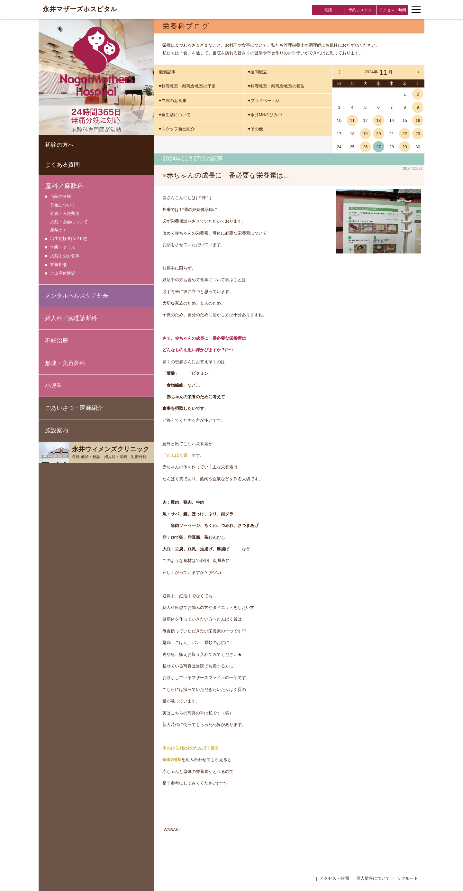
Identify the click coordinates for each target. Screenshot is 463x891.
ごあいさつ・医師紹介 (74, 408)
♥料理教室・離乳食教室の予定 (187, 86)
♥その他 (255, 128)
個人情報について (373, 877)
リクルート (407, 877)
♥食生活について (175, 114)
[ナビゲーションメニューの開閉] (416, 9)
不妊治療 (56, 340)
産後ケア (58, 230)
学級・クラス (62, 247)
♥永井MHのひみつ (265, 114)
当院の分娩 (60, 196)
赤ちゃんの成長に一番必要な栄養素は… (228, 175)
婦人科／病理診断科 (71, 318)
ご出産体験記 (62, 273)
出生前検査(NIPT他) (68, 238)
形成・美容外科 (65, 363)
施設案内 (56, 430)
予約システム (360, 10)
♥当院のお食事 (172, 100)
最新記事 (167, 71)
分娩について (62, 205)
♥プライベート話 (264, 100)
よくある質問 (62, 164)
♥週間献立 (257, 71)
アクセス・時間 (392, 10)
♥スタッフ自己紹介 (177, 128)
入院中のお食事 (64, 256)
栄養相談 (58, 264)
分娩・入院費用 (64, 213)
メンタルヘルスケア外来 (77, 295)
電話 (328, 10)
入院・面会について (69, 221)
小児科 (53, 385)
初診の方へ (59, 145)
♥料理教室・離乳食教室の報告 (276, 86)
